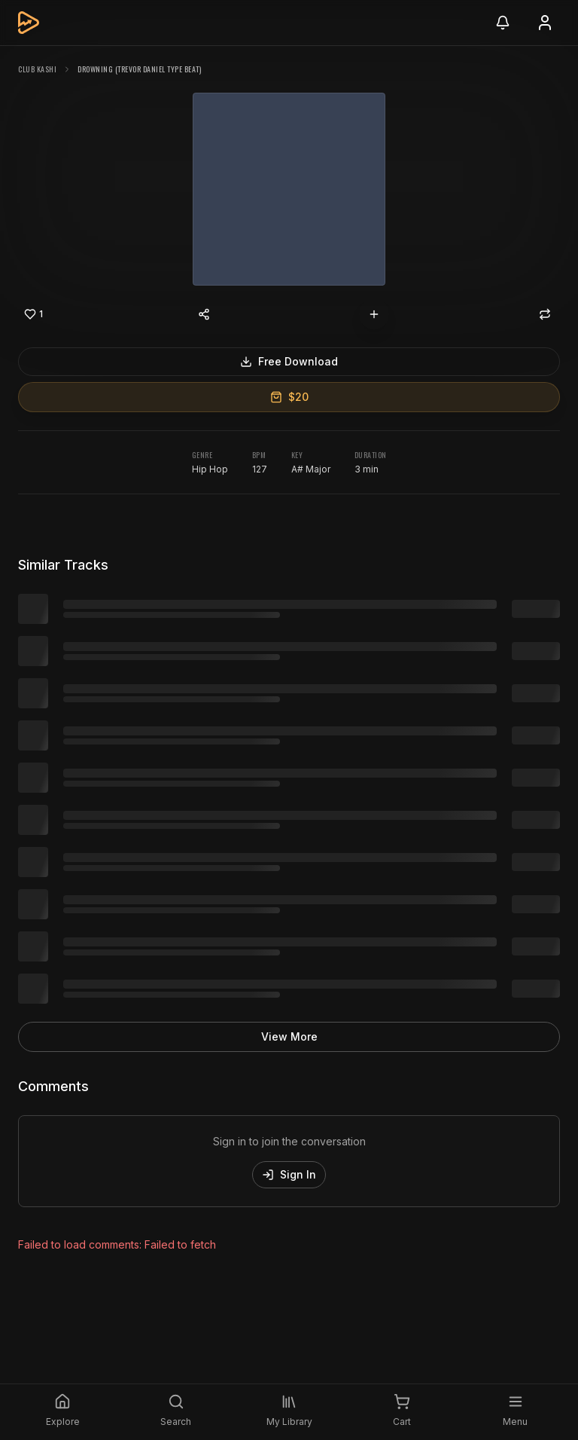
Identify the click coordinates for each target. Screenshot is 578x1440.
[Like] (33, 314)
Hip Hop (210, 469)
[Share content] (204, 314)
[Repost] (545, 314)
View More (289, 1036)
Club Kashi (37, 69)
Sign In (289, 1174)
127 (259, 469)
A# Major (310, 469)
